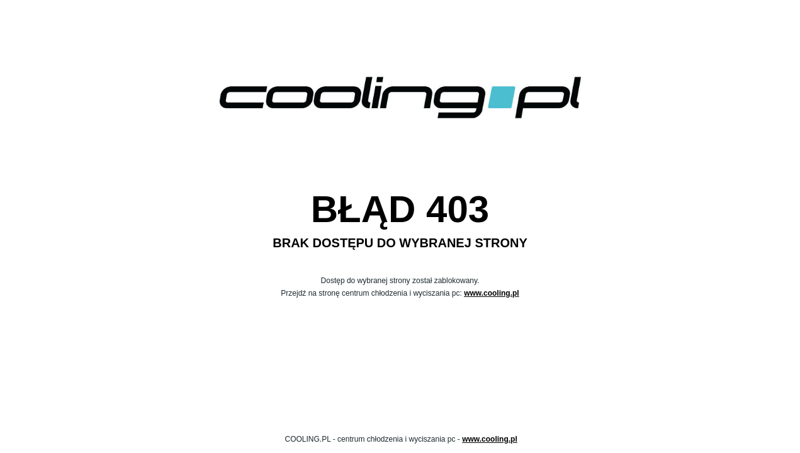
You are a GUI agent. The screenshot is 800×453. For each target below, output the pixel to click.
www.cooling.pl (491, 293)
